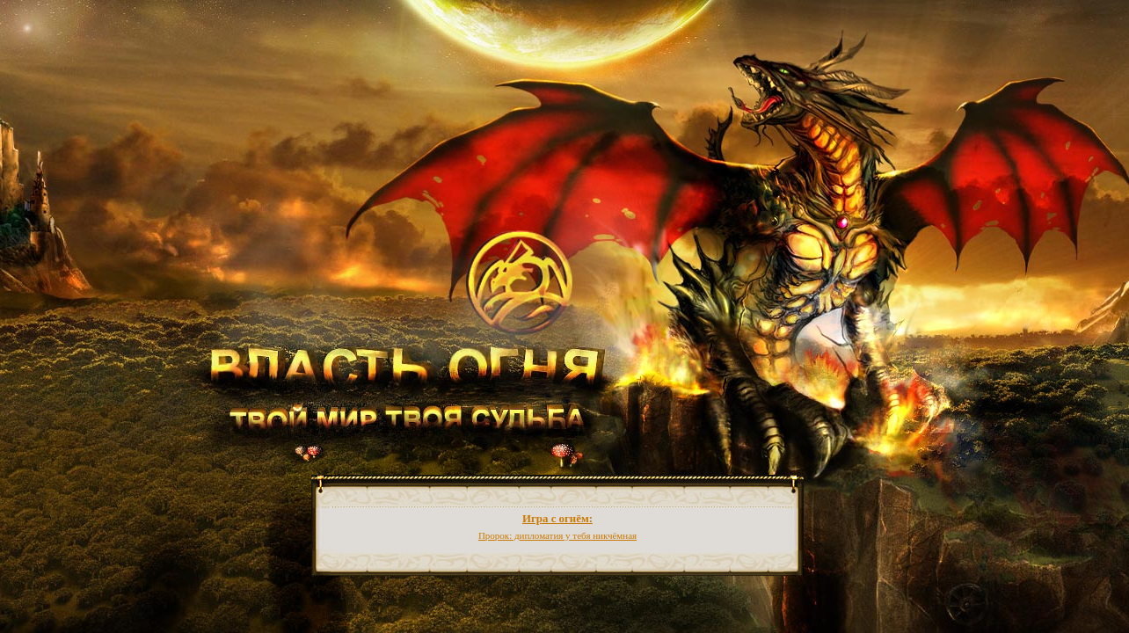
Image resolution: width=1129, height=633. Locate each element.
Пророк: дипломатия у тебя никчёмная (557, 535)
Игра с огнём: (557, 519)
